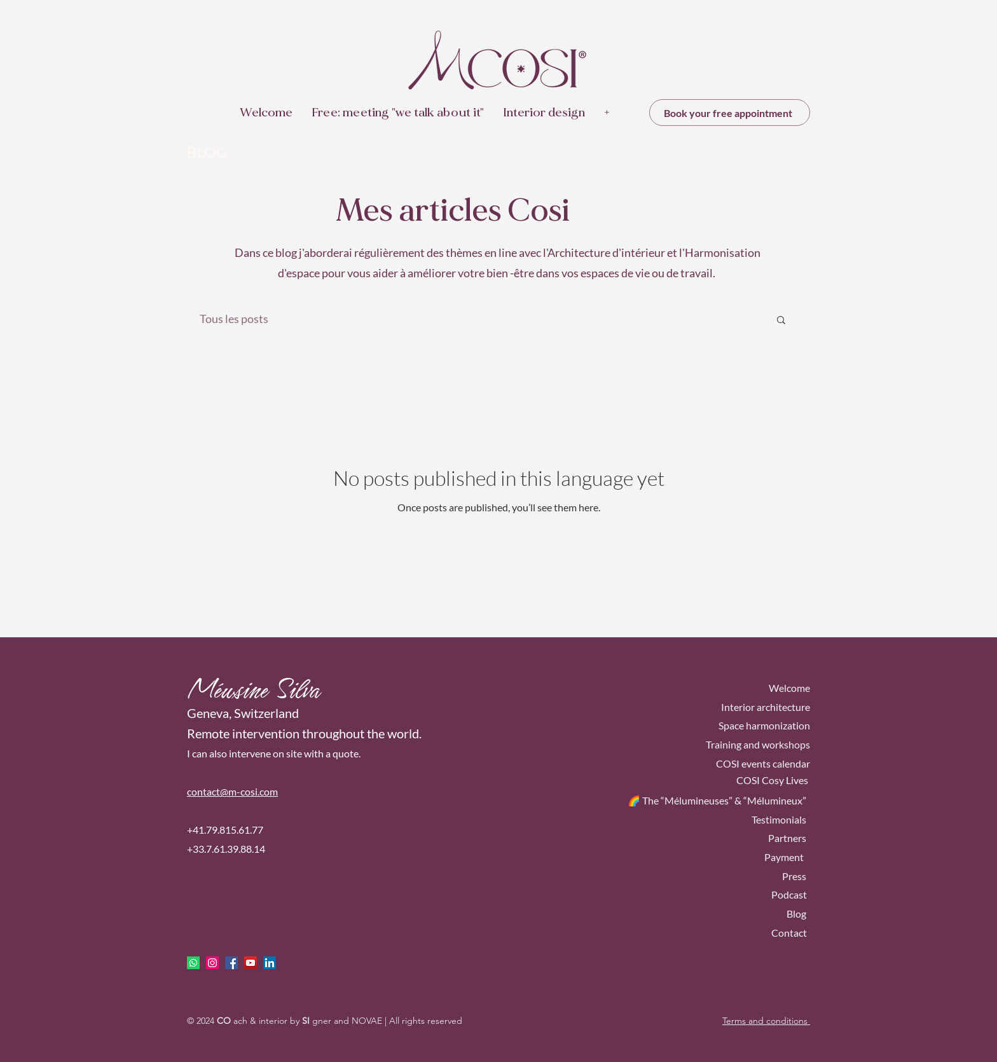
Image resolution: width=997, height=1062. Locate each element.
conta (199, 791)
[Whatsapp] (193, 962)
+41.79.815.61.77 (225, 830)
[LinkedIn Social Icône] (269, 962)
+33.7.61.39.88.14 (226, 849)
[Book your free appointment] (729, 112)
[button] (781, 321)
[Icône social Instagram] (212, 962)
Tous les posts (234, 319)
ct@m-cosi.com (245, 791)
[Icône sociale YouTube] (250, 962)
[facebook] (231, 962)
